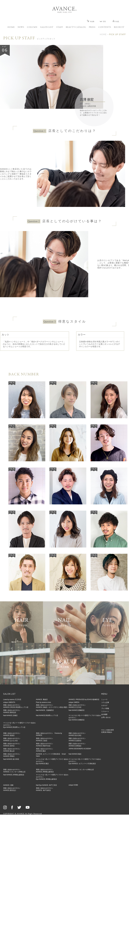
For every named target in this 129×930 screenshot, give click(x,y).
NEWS (21, 27)
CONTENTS (104, 27)
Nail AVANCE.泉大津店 (11, 759)
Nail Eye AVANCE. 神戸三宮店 (46, 785)
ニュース (104, 699)
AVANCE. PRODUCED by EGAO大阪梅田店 (84, 699)
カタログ (104, 705)
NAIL (116, 22)
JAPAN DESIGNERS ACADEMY (80, 749)
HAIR (90, 22)
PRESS (92, 27)
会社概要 (104, 714)
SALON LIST (46, 27)
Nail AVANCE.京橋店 (10, 715)
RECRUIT (119, 27)
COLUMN (32, 27)
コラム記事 (105, 702)
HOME (11, 27)
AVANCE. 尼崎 (8, 785)
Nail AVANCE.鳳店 (75, 754)
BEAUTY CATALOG (76, 27)
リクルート (105, 711)
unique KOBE (73, 785)
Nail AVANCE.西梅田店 (76, 710)
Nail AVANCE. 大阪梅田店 (45, 710)
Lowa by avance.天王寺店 (12, 699)
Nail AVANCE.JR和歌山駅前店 (13, 775)
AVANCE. (64, 9)
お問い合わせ (106, 717)
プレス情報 (105, 708)
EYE (103, 22)
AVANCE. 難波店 (42, 699)
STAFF (59, 27)
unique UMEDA (74, 702)
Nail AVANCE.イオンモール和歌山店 (81, 769)
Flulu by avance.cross (43, 702)
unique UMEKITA (9, 702)
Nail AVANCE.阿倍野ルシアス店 (47, 715)
